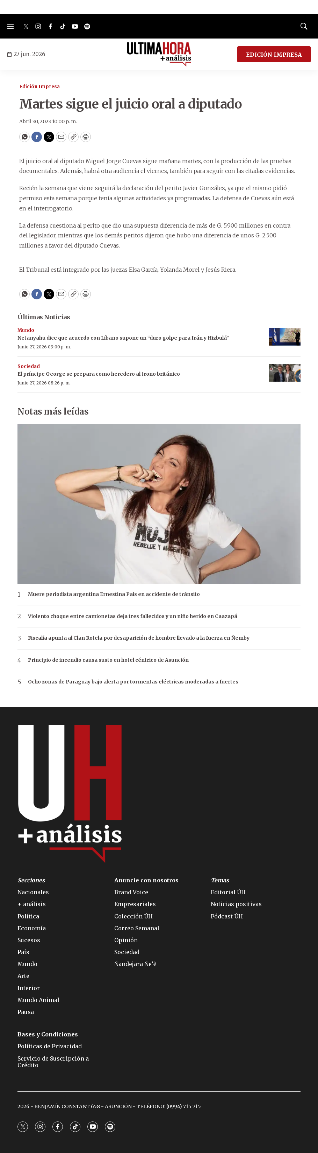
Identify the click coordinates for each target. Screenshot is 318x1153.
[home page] (159, 54)
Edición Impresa (39, 87)
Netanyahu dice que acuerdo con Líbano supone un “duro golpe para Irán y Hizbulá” (123, 338)
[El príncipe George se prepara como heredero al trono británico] (285, 373)
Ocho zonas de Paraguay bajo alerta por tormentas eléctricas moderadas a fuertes (133, 682)
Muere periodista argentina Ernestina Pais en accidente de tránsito (114, 594)
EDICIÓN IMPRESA (274, 54)
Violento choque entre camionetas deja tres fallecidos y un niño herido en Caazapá (132, 616)
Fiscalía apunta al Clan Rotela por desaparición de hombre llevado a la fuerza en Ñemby (139, 638)
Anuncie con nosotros (146, 880)
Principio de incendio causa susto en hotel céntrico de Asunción (108, 660)
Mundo (25, 330)
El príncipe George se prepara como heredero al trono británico (98, 374)
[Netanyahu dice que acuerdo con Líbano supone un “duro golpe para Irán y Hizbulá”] (285, 337)
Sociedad (28, 366)
